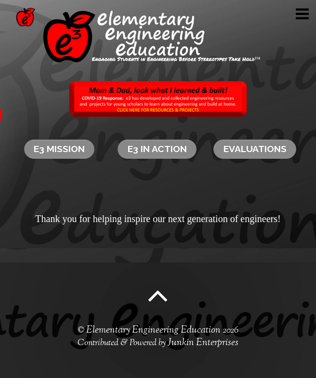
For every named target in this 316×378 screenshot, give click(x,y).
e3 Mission (59, 148)
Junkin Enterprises (203, 343)
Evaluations (255, 148)
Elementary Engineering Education (153, 330)
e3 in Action (157, 148)
